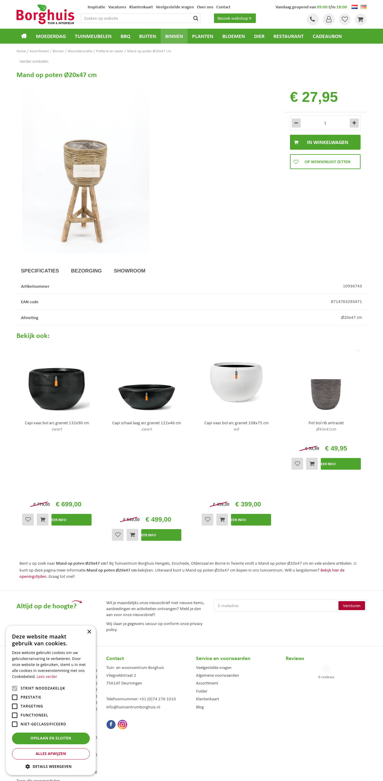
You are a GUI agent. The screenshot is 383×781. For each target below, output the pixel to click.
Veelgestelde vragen (214, 593)
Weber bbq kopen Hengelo (215, 735)
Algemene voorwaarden (217, 601)
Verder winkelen (33, 61)
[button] (51, 766)
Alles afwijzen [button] (51, 753)
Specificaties (40, 271)
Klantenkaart (207, 625)
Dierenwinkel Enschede (213, 729)
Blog (200, 633)
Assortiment (207, 609)
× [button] (89, 632)
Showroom (129, 271)
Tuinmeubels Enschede (122, 729)
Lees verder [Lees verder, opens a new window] (47, 676)
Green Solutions (193, 771)
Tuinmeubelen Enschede (124, 735)
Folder (201, 617)
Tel (311, 19)
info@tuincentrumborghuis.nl (133, 633)
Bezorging (86, 271)
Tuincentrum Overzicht (225, 771)
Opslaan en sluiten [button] (51, 738)
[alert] (51, 700)
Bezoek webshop (235, 18)
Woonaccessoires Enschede (126, 741)
